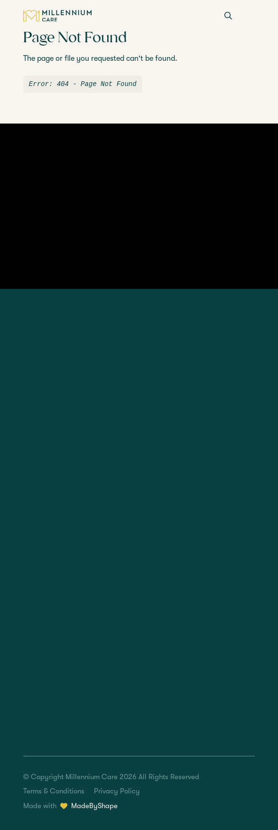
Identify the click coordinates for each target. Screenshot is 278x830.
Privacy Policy (117, 791)
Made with (70, 806)
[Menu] (249, 16)
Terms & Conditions (53, 791)
